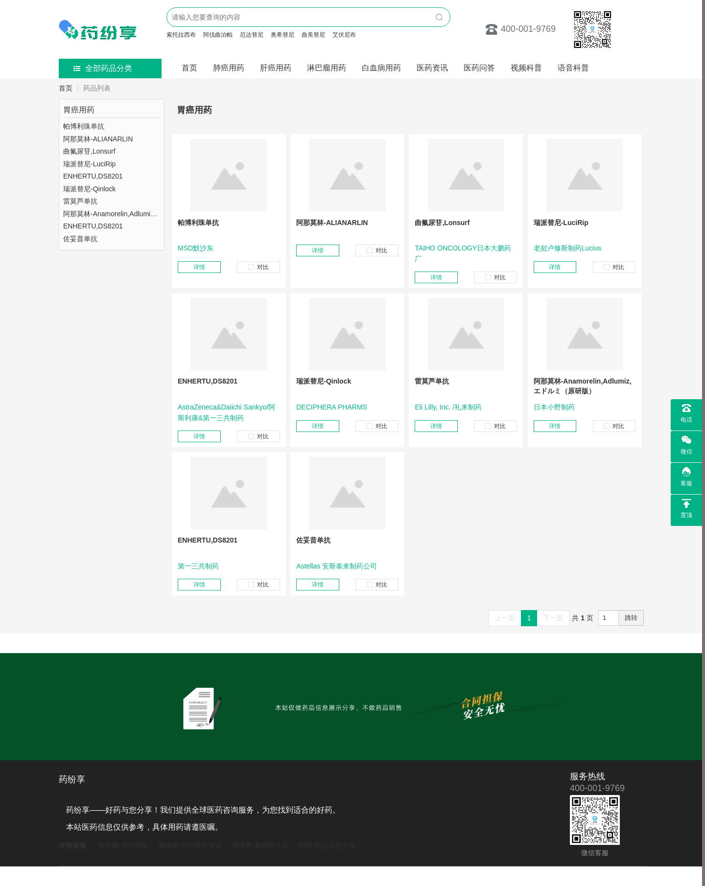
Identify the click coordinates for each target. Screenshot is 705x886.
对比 (258, 267)
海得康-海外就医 (123, 845)
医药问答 (479, 68)
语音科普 (573, 68)
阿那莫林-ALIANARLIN (332, 223)
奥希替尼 (282, 34)
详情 (199, 267)
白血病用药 (381, 68)
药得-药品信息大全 (327, 845)
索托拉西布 (181, 34)
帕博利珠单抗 (198, 223)
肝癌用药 (275, 68)
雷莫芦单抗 (432, 381)
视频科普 (526, 68)
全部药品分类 (102, 68)
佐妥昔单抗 (313, 540)
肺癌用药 (228, 68)
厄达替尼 (251, 34)
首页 (189, 68)
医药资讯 (432, 68)
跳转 (631, 617)
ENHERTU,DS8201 (207, 381)
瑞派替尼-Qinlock (323, 381)
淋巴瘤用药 (326, 68)
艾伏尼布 (344, 34)
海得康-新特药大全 (260, 845)
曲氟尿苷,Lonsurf (442, 223)
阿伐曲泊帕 (218, 34)
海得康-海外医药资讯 (190, 845)
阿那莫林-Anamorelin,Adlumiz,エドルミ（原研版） (583, 386)
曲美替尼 (313, 34)
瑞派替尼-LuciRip (561, 223)
